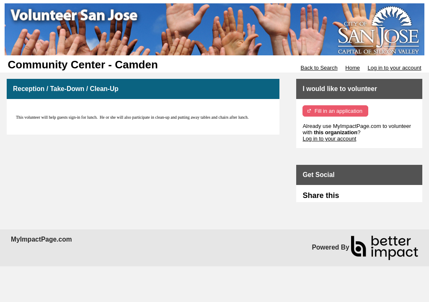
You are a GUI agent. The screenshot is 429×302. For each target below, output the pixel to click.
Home (352, 68)
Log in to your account (394, 68)
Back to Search (318, 68)
